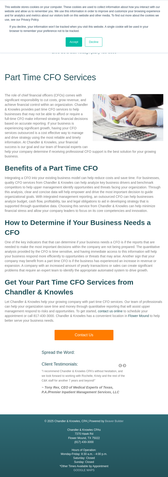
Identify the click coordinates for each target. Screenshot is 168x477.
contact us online (111, 311)
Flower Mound (138, 316)
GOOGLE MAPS (83, 470)
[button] (84, 335)
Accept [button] (74, 42)
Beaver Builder (114, 421)
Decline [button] (93, 42)
